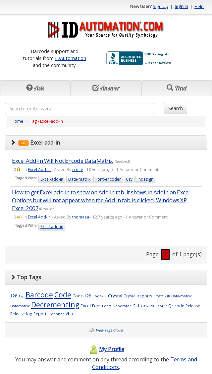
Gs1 (136, 306)
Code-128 (82, 296)
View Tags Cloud (109, 330)
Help (199, 6)
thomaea (80, 217)
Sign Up (160, 6)
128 (13, 296)
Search (175, 108)
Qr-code (176, 306)
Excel (85, 306)
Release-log (21, 314)
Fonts (106, 306)
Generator (122, 306)
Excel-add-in (51, 179)
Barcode (39, 294)
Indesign (145, 179)
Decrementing (55, 304)
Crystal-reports (138, 296)
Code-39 (99, 296)
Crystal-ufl (161, 296)
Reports (40, 314)
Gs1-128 (147, 306)
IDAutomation (70, 58)
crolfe (77, 169)
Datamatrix (20, 306)
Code (62, 294)
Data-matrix (79, 179)
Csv (129, 179)
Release (193, 306)
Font (96, 306)
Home (17, 121)
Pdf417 (161, 306)
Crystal (115, 296)
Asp (21, 296)
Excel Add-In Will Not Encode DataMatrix (62, 160)
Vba (69, 314)
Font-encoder (108, 179)
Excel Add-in (39, 169)
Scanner (57, 314)
